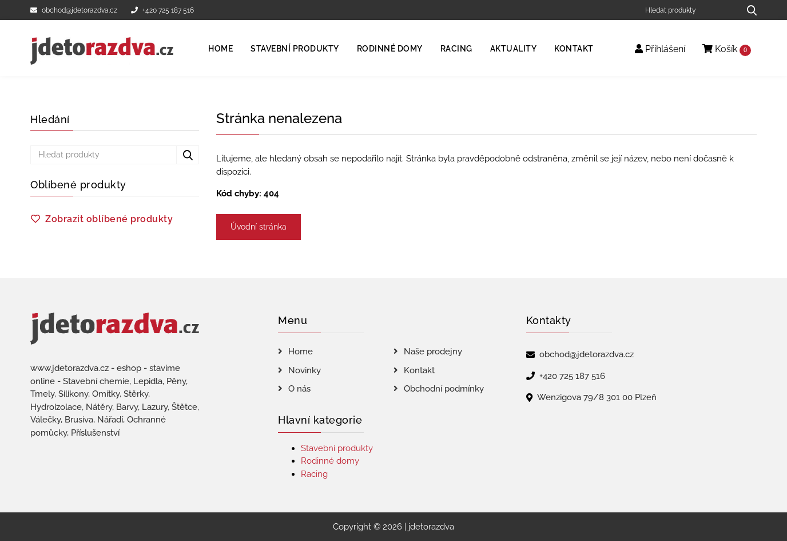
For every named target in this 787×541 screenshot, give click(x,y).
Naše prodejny (433, 351)
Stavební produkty (295, 48)
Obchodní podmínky (444, 389)
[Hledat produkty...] (748, 10)
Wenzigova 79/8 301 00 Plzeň (597, 397)
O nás (299, 389)
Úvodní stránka (258, 226)
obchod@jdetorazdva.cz (73, 10)
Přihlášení (660, 49)
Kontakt (574, 48)
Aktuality (513, 48)
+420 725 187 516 (162, 10)
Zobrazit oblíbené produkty (109, 219)
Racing (456, 48)
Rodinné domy (390, 48)
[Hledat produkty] (688, 10)
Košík (726, 50)
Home (220, 48)
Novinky (304, 370)
